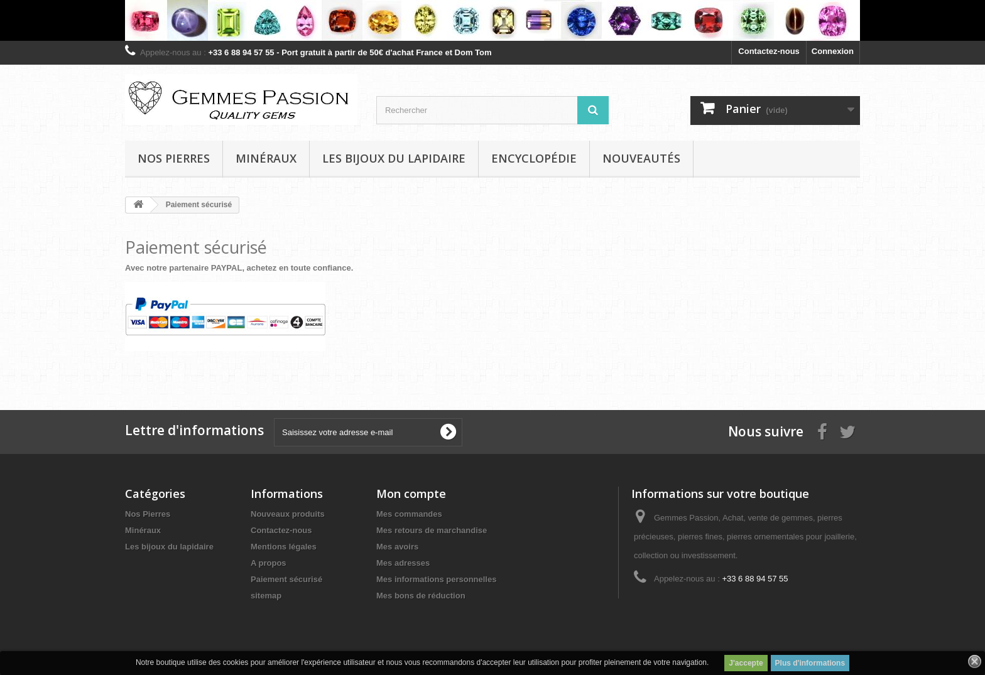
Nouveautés (641, 158)
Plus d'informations (810, 663)
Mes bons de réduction (420, 595)
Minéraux (266, 158)
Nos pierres (174, 158)
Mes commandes (409, 514)
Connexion (833, 51)
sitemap (266, 595)
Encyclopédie (534, 158)
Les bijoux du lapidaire (393, 158)
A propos (268, 563)
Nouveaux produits (288, 514)
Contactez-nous (769, 51)
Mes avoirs (397, 546)
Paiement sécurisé (286, 579)
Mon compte (411, 493)
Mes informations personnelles (436, 579)
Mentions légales (284, 546)
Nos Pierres (147, 514)
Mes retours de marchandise (431, 530)
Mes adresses (403, 563)
